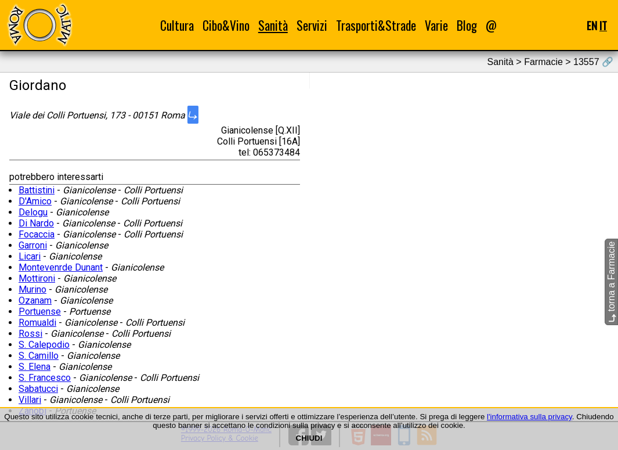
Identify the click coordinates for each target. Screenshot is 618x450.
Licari (30, 256)
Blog (467, 25)
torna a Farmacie (611, 281)
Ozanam (35, 300)
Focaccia (37, 234)
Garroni (33, 245)
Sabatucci (38, 388)
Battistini (37, 190)
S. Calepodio (44, 344)
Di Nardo (36, 223)
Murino (32, 289)
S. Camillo (39, 355)
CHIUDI (309, 438)
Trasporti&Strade (376, 25)
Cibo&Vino (226, 25)
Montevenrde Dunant (61, 267)
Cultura (177, 25)
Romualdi (37, 322)
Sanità (273, 25)
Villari (30, 399)
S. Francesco (45, 377)
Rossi (30, 333)
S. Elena (34, 366)
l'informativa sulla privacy (529, 416)
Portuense (40, 311)
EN (592, 25)
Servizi (312, 25)
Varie (436, 25)
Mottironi (37, 278)
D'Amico (35, 201)
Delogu (33, 212)
